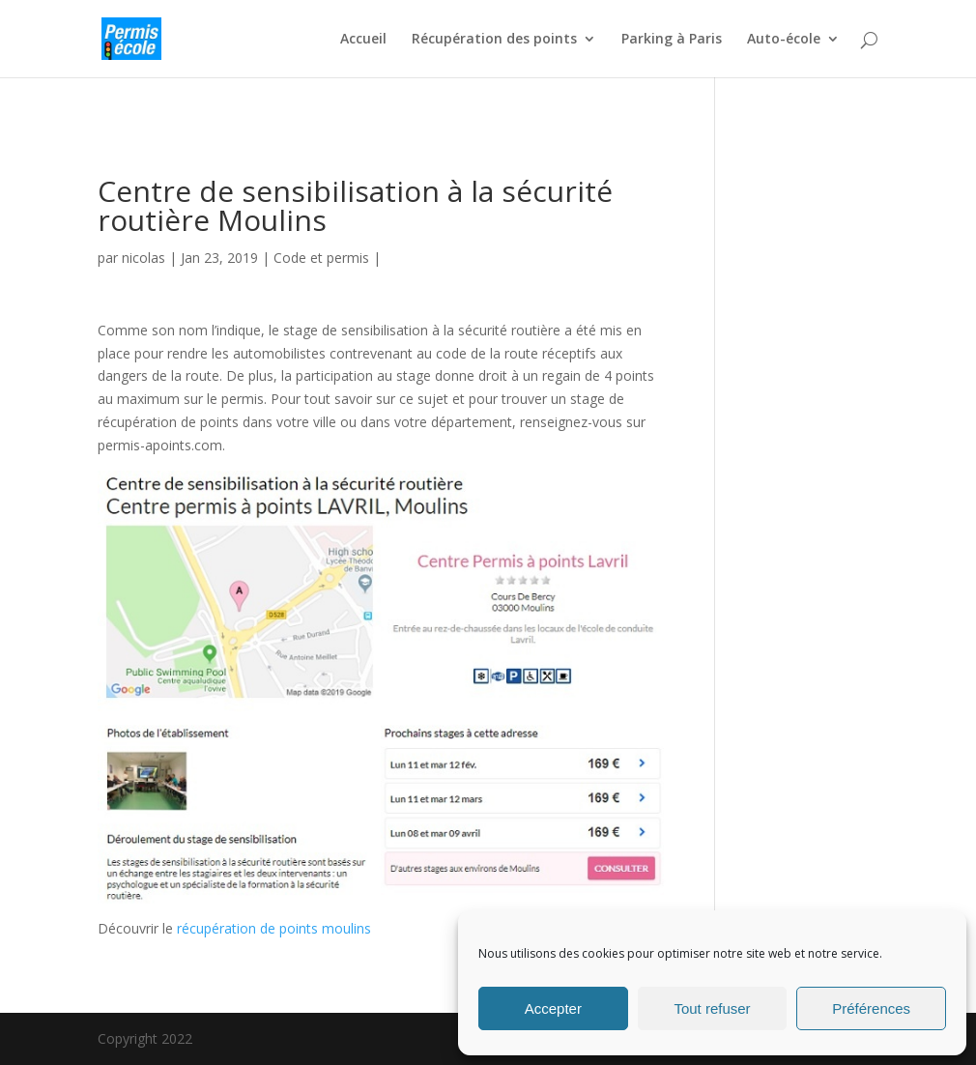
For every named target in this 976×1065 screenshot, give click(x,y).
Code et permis (321, 257)
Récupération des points (494, 39)
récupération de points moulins (274, 928)
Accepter (553, 1008)
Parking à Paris (671, 39)
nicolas (143, 257)
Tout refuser (712, 1008)
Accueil (363, 39)
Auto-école (783, 39)
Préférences (871, 1008)
